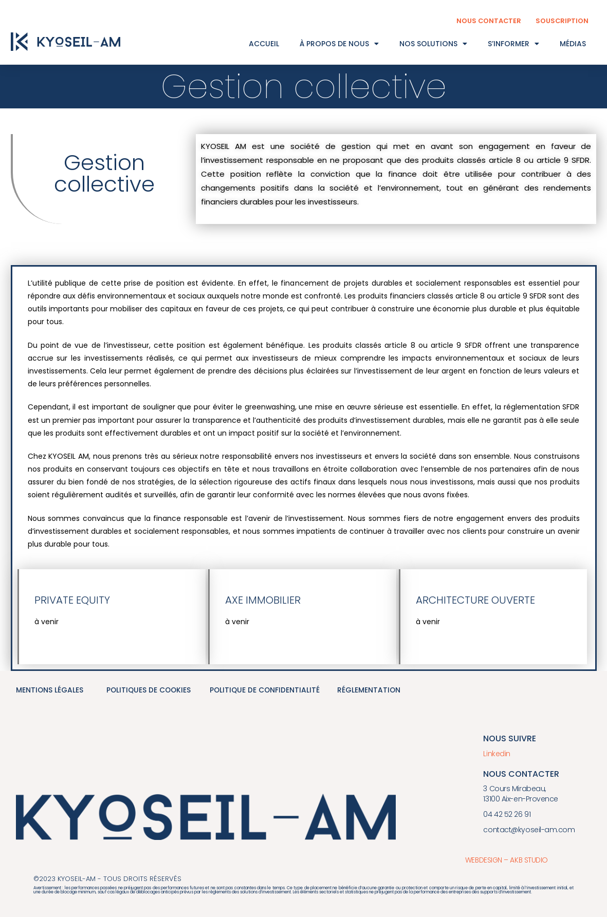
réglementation (369, 690)
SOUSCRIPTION (561, 21)
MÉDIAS (573, 44)
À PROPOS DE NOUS (339, 43)
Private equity (72, 600)
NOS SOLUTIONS (433, 43)
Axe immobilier (263, 600)
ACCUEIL (264, 44)
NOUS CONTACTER (488, 21)
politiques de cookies (149, 690)
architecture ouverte (475, 600)
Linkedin (496, 753)
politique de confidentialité (265, 690)
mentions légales (50, 690)
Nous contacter (521, 773)
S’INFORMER (513, 43)
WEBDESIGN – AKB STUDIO (506, 859)
